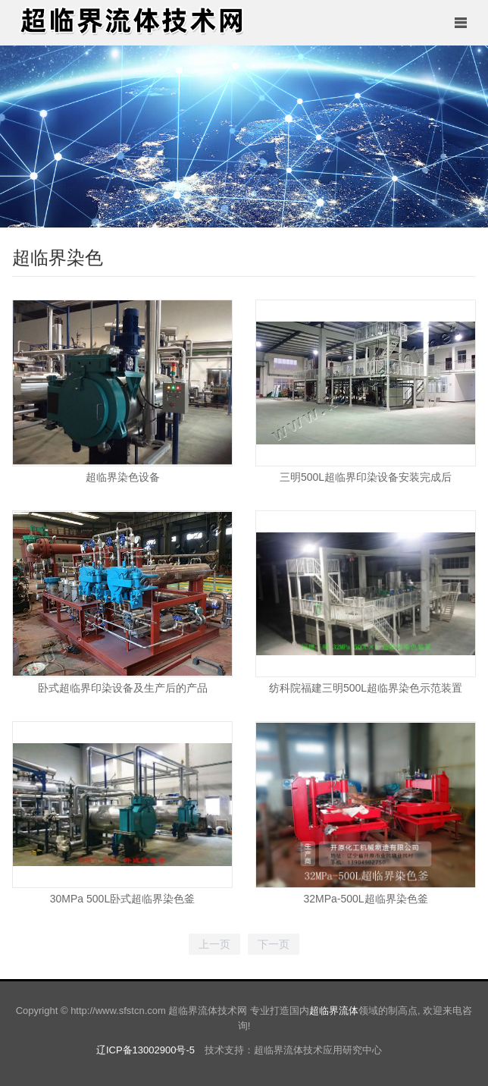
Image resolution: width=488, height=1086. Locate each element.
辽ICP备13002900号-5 (145, 1050)
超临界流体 (333, 1010)
